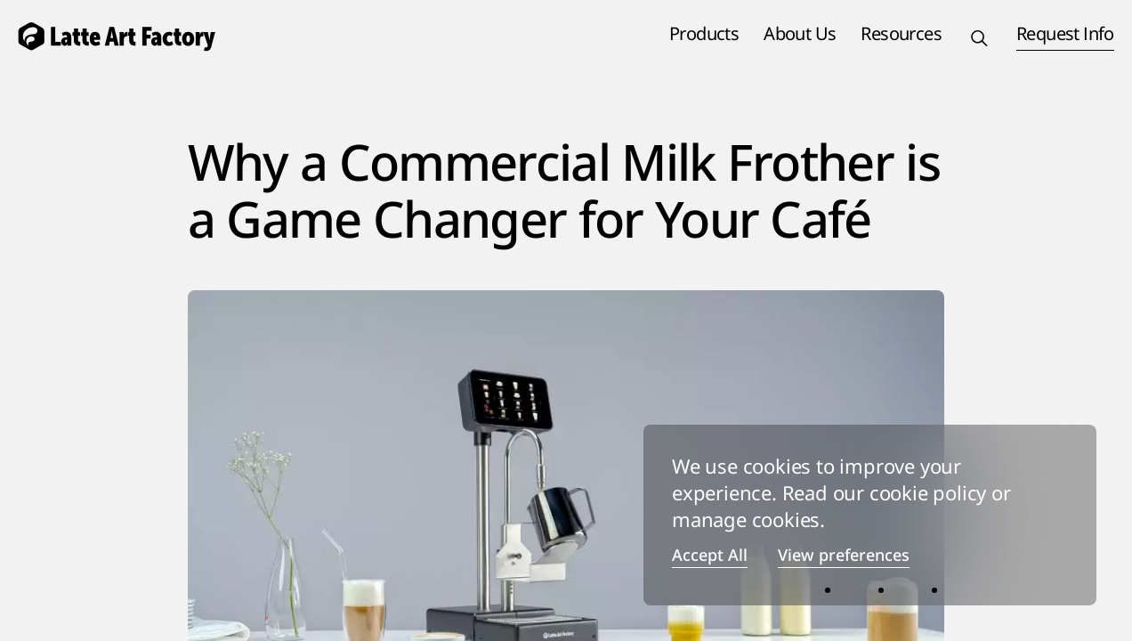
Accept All (710, 555)
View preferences (844, 555)
